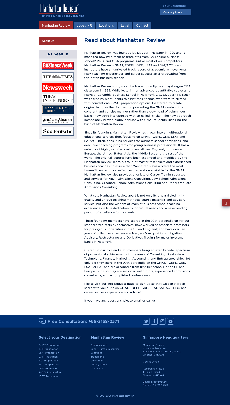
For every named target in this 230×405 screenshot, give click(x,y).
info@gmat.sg (159, 382)
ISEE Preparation (48, 368)
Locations (96, 353)
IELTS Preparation (49, 376)
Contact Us (97, 368)
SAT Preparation (48, 357)
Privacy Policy (99, 364)
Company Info (99, 345)
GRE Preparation (48, 349)
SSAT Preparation (49, 364)
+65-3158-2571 (103, 321)
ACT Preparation (48, 360)
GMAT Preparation (49, 345)
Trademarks (97, 357)
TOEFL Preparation (50, 372)
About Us (48, 40)
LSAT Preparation (49, 353)
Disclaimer (97, 360)
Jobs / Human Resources (105, 349)
